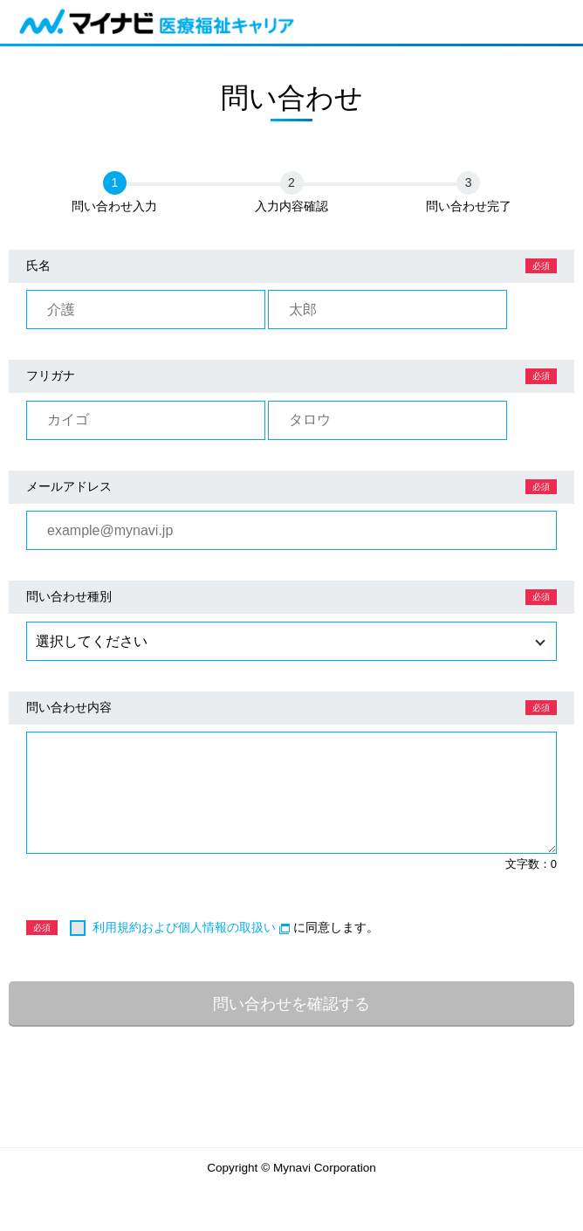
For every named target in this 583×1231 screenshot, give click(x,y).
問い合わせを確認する (291, 1003)
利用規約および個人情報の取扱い (191, 927)
